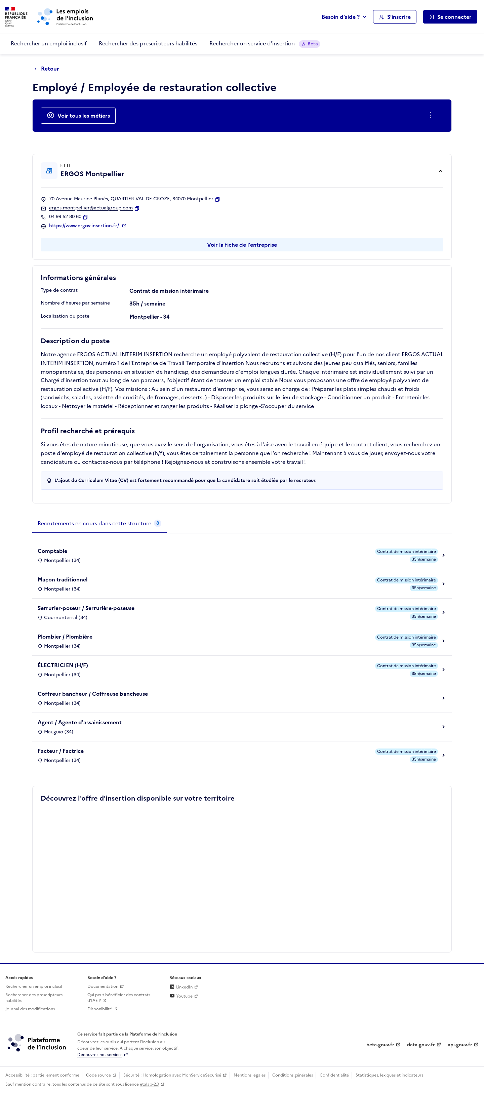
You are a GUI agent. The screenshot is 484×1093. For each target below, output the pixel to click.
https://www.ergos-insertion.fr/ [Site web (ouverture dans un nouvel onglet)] (84, 225)
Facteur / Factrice (61, 751)
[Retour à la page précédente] (48, 69)
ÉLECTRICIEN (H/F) (63, 665)
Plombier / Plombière (65, 637)
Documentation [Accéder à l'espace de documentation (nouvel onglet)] (102, 986)
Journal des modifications (30, 1009)
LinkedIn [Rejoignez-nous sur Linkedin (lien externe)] (181, 987)
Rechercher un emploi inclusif (49, 43)
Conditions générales (292, 1075)
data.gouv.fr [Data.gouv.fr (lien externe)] (421, 1044)
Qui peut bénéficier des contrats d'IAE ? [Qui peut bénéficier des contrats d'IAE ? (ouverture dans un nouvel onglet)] (118, 998)
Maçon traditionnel (62, 579)
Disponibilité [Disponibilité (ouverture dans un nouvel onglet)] (99, 1009)
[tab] (99, 523)
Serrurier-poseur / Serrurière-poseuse (86, 608)
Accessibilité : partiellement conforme (42, 1075)
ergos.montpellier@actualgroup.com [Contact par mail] (91, 208)
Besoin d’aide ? (341, 17)
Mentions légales (250, 1075)
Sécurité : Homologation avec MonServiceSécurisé (172, 1075)
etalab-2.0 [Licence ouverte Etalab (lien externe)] (149, 1084)
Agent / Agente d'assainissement (80, 722)
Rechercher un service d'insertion (264, 43)
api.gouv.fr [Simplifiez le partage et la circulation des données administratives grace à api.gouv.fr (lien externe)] (460, 1044)
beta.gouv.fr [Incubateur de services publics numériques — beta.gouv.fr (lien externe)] (380, 1044)
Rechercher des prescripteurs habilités (148, 43)
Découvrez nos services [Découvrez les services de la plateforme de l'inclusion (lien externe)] (99, 1055)
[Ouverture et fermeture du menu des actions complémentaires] (432, 116)
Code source (98, 1075)
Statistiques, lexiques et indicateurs (389, 1075)
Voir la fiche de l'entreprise (242, 245)
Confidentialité (334, 1075)
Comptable (52, 551)
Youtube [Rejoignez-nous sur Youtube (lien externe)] (181, 996)
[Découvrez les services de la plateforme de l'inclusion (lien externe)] (37, 1043)
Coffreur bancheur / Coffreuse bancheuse (93, 694)
